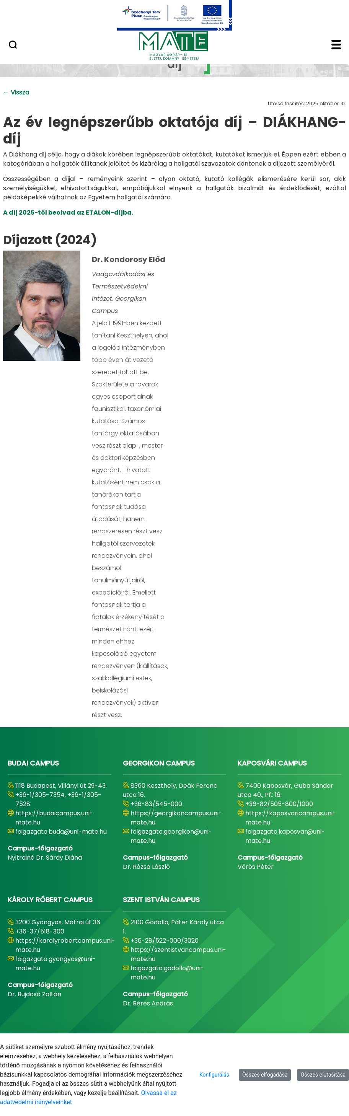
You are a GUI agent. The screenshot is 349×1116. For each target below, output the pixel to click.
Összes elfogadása (265, 1075)
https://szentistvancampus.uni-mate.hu (178, 954)
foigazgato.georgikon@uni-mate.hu (171, 836)
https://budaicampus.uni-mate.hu (54, 818)
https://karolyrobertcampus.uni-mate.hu (65, 945)
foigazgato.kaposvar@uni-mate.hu (285, 836)
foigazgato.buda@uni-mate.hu (61, 831)
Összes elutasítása (323, 1075)
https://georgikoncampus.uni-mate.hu (176, 818)
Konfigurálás (214, 1075)
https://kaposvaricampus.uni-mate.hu (290, 818)
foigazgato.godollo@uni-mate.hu (167, 973)
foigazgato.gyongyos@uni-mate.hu (55, 964)
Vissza (20, 92)
